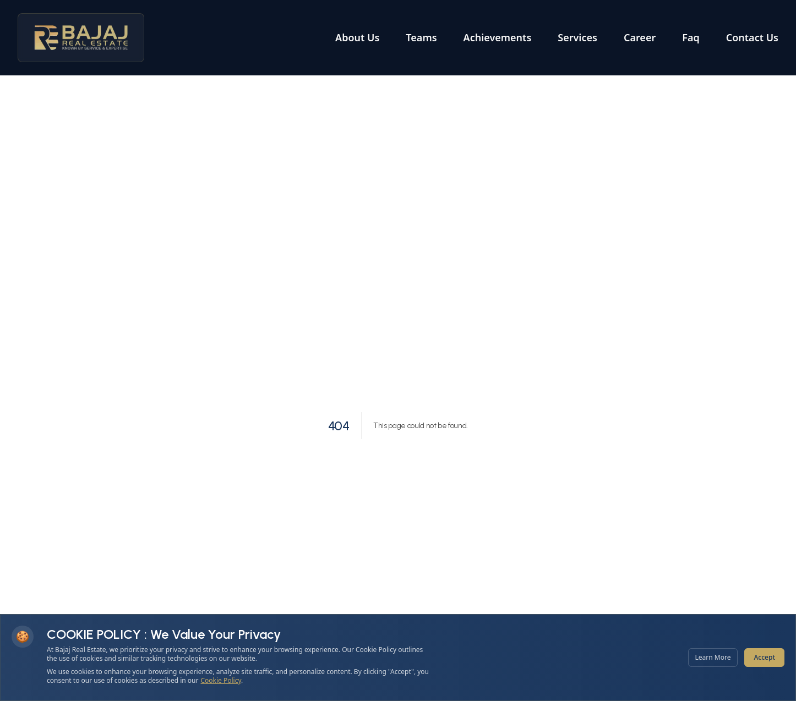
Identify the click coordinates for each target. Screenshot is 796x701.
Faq (690, 37)
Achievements (498, 37)
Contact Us (752, 37)
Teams (421, 37)
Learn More (713, 657)
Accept (764, 657)
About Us (357, 37)
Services (577, 37)
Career (640, 37)
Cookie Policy (221, 680)
